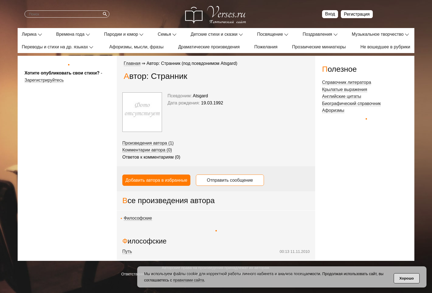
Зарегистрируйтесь (44, 80)
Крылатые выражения (344, 89)
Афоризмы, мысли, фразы (136, 47)
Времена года (70, 34)
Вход (330, 14)
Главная (132, 63)
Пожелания (265, 47)
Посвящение (270, 34)
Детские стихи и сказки (214, 34)
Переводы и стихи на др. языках (55, 47)
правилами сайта (188, 280)
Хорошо (406, 278)
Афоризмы (333, 110)
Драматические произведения (209, 47)
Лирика (29, 34)
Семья (164, 34)
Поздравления (317, 34)
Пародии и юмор (121, 34)
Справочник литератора (346, 82)
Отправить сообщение (230, 180)
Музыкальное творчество (378, 34)
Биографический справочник (351, 103)
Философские (138, 218)
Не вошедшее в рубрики (385, 47)
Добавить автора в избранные (156, 180)
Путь (127, 251)
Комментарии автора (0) (147, 150)
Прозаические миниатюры (319, 47)
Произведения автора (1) (148, 143)
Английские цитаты (341, 96)
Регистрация (357, 14)
